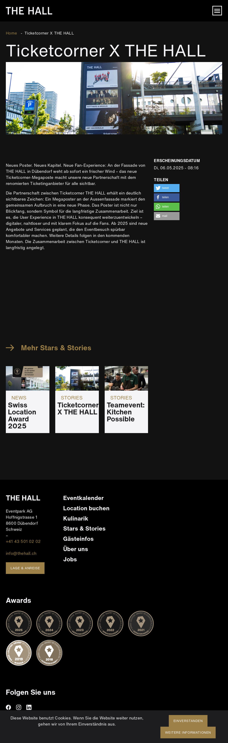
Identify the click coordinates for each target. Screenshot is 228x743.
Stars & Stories (84, 528)
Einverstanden (188, 720)
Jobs (70, 559)
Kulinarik (75, 518)
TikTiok (39, 707)
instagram (18, 707)
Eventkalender (83, 497)
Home (11, 33)
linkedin (28, 707)
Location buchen (86, 508)
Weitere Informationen (188, 732)
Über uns (75, 549)
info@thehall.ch (21, 553)
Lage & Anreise (25, 568)
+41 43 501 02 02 (23, 541)
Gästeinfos (78, 538)
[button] (167, 188)
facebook (8, 707)
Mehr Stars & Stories (56, 348)
